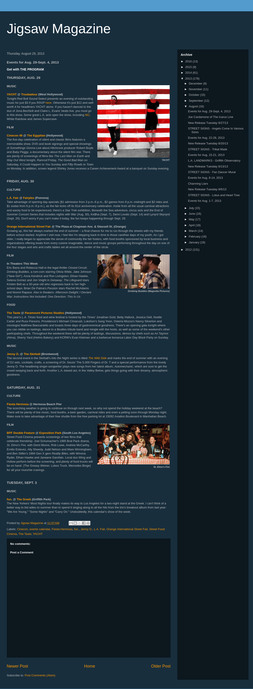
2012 (189, 249)
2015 (189, 67)
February (195, 236)
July (192, 208)
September (196, 100)
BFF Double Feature (21, 433)
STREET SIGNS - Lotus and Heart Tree (214, 195)
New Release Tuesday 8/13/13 (208, 166)
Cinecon (22, 529)
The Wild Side (97, 358)
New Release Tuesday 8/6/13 (207, 189)
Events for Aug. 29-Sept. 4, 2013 (209, 111)
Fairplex (28, 198)
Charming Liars (198, 183)
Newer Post (17, 666)
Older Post (161, 666)
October (194, 94)
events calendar (39, 529)
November (196, 89)
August (194, 106)
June (192, 213)
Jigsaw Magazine (59, 28)
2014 (189, 72)
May (192, 219)
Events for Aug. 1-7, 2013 (204, 200)
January (194, 242)
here (49, 102)
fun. (9, 499)
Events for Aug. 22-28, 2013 (206, 137)
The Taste (13, 313)
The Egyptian (36, 135)
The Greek (24, 499)
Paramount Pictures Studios (45, 313)
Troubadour (29, 94)
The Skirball (32, 354)
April (192, 225)
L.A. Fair (13, 198)
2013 (189, 78)
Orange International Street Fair (29, 226)
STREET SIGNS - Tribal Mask (207, 149)
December (196, 83)
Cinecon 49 (14, 135)
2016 (189, 61)
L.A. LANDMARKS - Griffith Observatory (214, 160)
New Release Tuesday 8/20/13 (208, 143)
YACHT (12, 94)
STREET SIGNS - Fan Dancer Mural (212, 172)
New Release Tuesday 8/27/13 (208, 123)
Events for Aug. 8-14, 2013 (205, 177)
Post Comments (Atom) (40, 675)
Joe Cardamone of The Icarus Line (210, 117)
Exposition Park (49, 433)
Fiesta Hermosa (18, 404)
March (193, 231)
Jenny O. (13, 354)
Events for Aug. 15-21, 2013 (206, 155)
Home (89, 666)
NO (87, 115)
